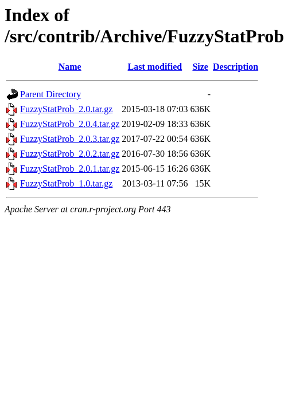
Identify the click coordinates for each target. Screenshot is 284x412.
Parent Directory (50, 94)
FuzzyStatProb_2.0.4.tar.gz (69, 124)
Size (200, 67)
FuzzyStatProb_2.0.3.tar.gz (69, 139)
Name (70, 67)
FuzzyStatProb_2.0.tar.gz (66, 109)
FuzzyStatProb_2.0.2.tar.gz (69, 154)
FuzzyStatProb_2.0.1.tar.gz (69, 168)
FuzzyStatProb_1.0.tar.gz (66, 183)
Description (235, 67)
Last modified (155, 67)
